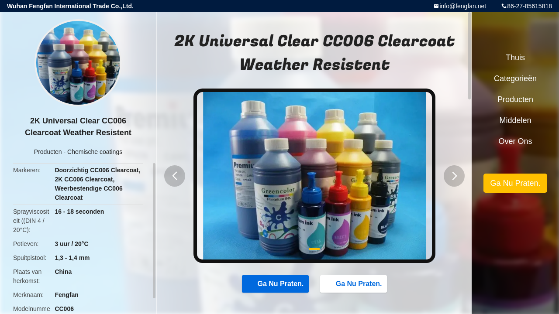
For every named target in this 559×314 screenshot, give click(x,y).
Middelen (515, 120)
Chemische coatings (94, 151)
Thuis (515, 57)
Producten (48, 151)
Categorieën (515, 78)
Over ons (515, 141)
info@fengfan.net (462, 6)
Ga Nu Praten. (276, 283)
